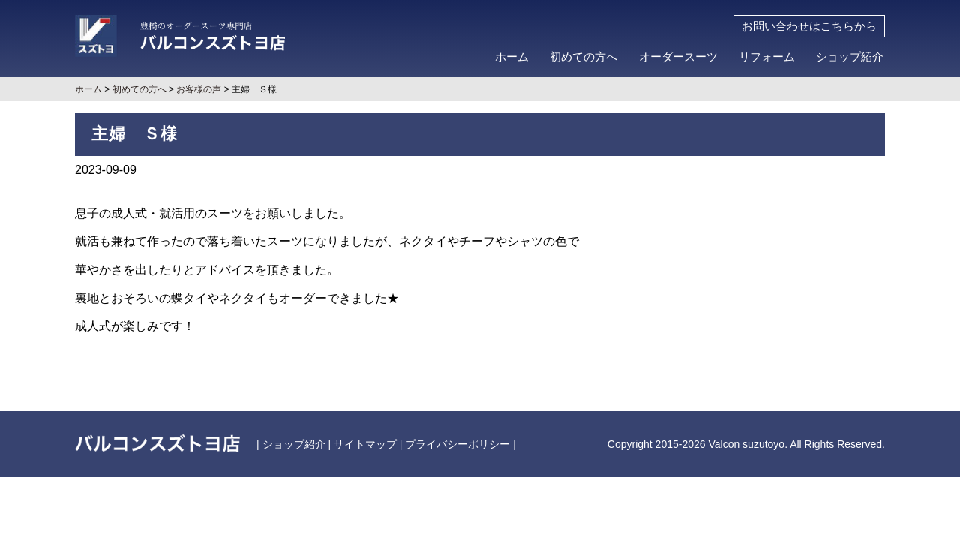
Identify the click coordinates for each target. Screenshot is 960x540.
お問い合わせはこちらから (809, 26)
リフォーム (767, 57)
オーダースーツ (678, 57)
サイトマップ (365, 444)
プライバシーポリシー (457, 444)
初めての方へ (583, 57)
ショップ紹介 (850, 57)
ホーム (512, 57)
